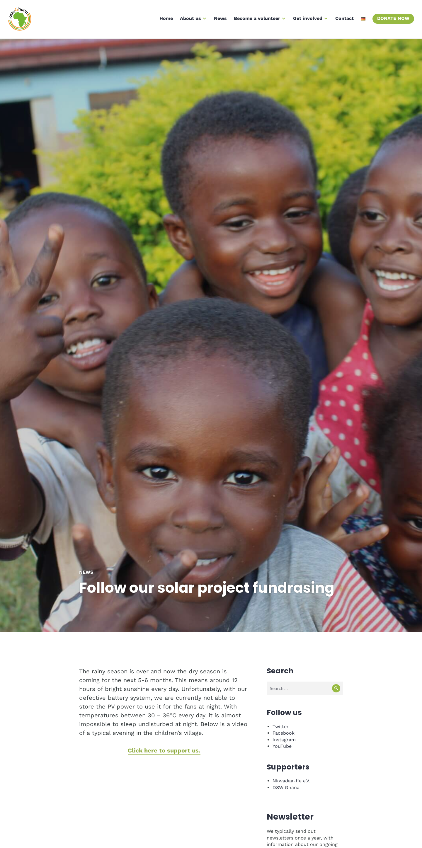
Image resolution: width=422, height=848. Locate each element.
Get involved (306, 20)
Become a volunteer (256, 20)
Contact (343, 20)
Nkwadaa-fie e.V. (291, 770)
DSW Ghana (286, 777)
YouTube (282, 736)
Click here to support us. (164, 740)
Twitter (281, 716)
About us (189, 20)
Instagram (284, 729)
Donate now (392, 20)
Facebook (284, 723)
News (219, 20)
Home (165, 20)
